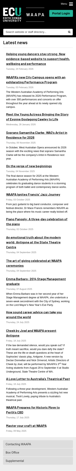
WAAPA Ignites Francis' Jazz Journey (33, 194)
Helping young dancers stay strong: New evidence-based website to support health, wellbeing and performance (38, 58)
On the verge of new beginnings (29, 166)
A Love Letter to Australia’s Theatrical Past (38, 379)
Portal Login (61, 13)
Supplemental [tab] (38, 461)
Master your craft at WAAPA (26, 425)
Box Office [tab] (38, 452)
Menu (64, 3)
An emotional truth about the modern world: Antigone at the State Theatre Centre (33, 242)
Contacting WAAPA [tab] (38, 444)
